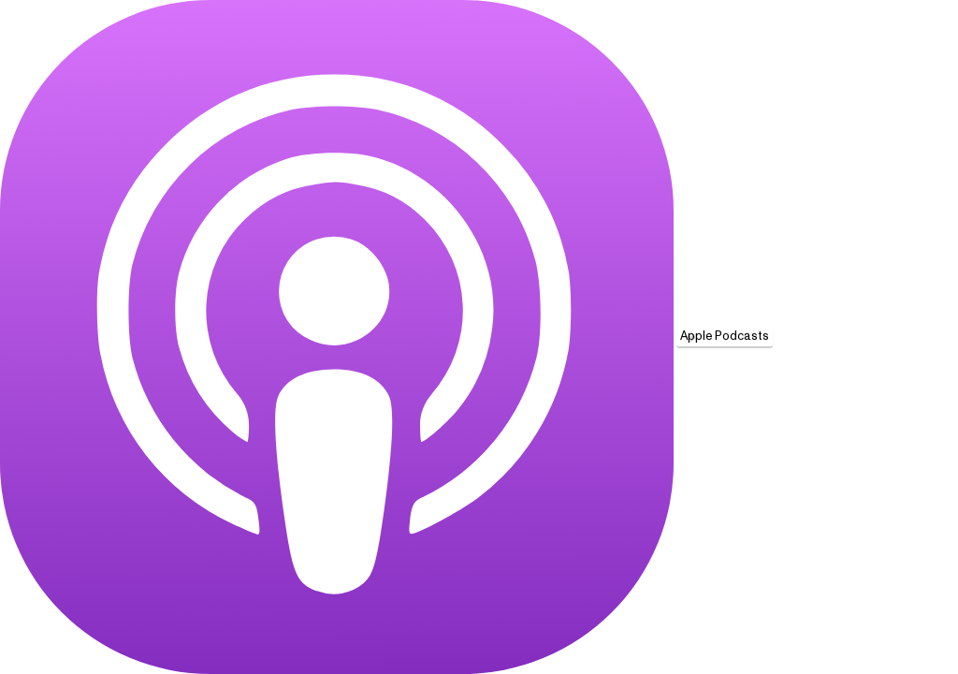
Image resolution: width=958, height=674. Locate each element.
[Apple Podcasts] (337, 337)
